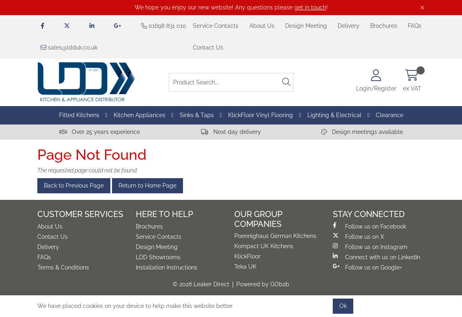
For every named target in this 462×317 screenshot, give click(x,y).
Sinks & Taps (197, 115)
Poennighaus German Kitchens (275, 236)
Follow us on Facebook (369, 226)
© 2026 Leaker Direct (201, 284)
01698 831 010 (163, 26)
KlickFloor (247, 256)
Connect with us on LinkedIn (376, 256)
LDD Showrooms (158, 257)
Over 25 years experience (99, 132)
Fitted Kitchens (79, 115)
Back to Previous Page (74, 185)
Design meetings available (362, 132)
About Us (261, 26)
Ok (343, 306)
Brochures (383, 26)
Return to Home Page (147, 185)
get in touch (310, 7)
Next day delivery (231, 132)
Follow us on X (358, 236)
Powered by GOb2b (262, 284)
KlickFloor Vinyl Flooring (260, 115)
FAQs (414, 26)
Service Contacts (215, 26)
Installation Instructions (166, 267)
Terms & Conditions (63, 267)
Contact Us (208, 47)
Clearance (389, 115)
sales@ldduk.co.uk (69, 47)
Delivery (348, 26)
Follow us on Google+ (367, 267)
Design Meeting (306, 26)
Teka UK (245, 266)
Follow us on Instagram (370, 246)
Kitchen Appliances (139, 115)
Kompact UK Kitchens (263, 246)
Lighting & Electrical (334, 115)
